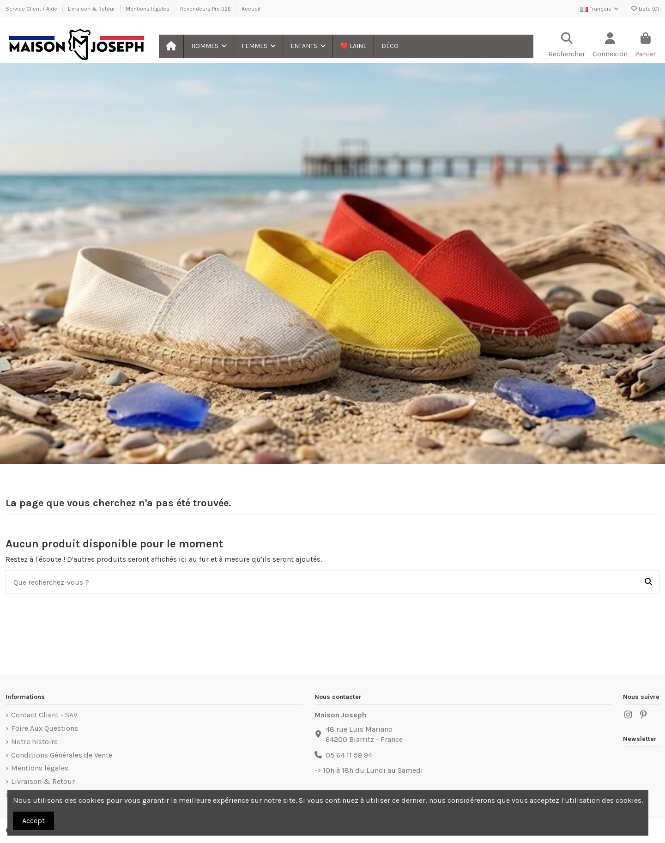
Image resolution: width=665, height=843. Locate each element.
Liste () (644, 9)
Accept (33, 820)
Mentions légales (148, 9)
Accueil (251, 9)
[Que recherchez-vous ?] (648, 582)
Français (600, 9)
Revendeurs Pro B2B (206, 9)
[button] (208, 46)
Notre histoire (34, 741)
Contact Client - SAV (44, 714)
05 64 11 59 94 (349, 755)
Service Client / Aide (32, 9)
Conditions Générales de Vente (61, 755)
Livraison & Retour (92, 9)
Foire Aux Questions (44, 728)
